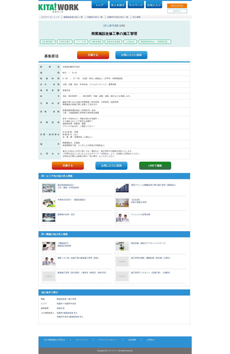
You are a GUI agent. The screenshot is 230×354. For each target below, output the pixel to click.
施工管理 (72, 299)
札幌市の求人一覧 (95, 17)
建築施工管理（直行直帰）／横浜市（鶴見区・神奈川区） (82, 272)
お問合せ (105, 154)
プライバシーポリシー (107, 340)
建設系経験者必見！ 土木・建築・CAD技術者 (68, 186)
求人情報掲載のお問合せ (54, 340)
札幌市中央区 (70, 304)
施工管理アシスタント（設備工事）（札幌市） (151, 272)
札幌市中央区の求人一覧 (117, 17)
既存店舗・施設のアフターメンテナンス (148, 243)
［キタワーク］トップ (49, 17)
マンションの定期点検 (140, 214)
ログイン (177, 11)
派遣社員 (61, 308)
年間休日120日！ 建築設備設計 (72, 200)
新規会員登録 (177, 5)
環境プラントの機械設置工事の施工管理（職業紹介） (154, 185)
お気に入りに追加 (131, 55)
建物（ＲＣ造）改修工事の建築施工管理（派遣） (79, 258)
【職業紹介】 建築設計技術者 (64, 244)
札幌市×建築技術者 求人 (67, 313)
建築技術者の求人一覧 (73, 17)
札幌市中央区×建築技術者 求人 (70, 317)
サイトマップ (81, 340)
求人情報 (136, 17)
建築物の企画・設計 (66, 214)
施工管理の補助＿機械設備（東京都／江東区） (151, 258)
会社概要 (132, 340)
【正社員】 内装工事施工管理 (138, 201)
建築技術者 (61, 299)
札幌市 (60, 304)
